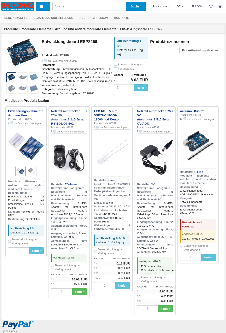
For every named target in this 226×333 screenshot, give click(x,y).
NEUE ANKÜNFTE (15, 17)
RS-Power (71, 184)
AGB (83, 17)
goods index (9, 331)
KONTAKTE (121, 17)
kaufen (141, 87)
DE (180, 6)
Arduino (198, 171)
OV (153, 184)
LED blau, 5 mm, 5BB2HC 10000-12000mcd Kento (106, 115)
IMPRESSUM (100, 17)
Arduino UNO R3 (192, 111)
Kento (111, 180)
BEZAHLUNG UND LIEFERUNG (53, 17)
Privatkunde (161, 6)
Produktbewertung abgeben (200, 50)
